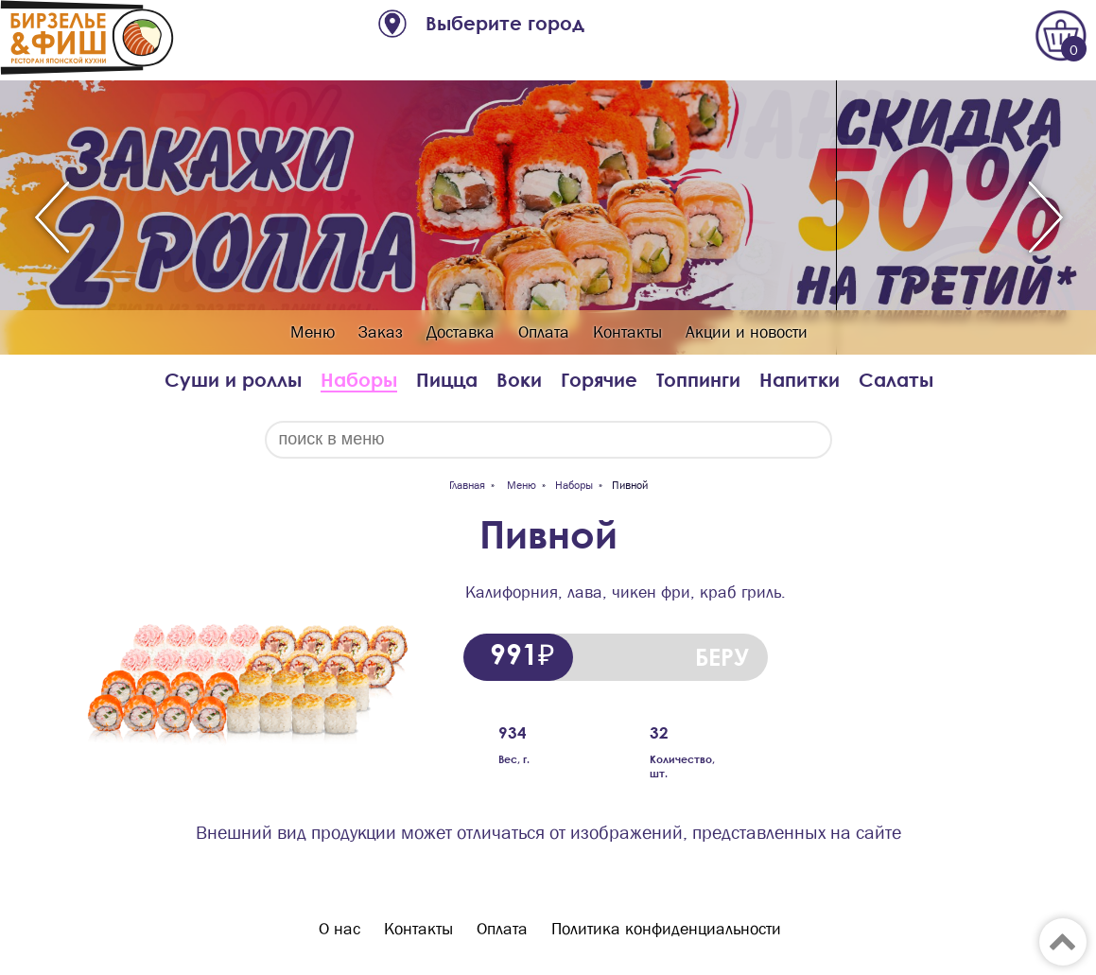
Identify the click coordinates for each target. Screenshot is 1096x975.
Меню (312, 332)
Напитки (799, 380)
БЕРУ (722, 656)
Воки (519, 380)
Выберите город (505, 23)
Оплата (543, 332)
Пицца (447, 380)
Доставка (460, 332)
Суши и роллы (233, 380)
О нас (339, 929)
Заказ (380, 332)
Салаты (896, 380)
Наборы (359, 380)
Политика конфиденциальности (666, 929)
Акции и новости (747, 332)
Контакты (627, 332)
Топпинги (698, 380)
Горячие (599, 380)
